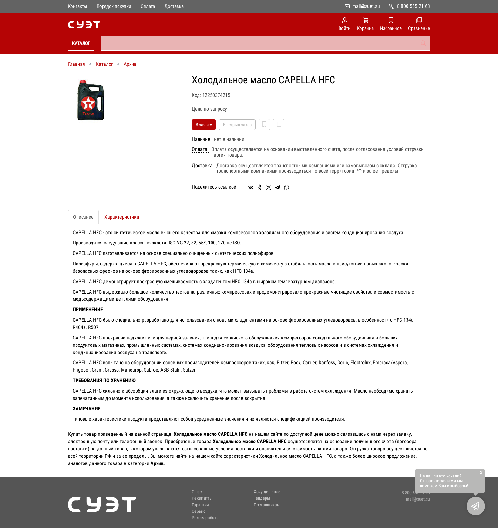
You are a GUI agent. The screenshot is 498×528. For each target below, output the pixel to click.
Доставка (174, 6)
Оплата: (200, 149)
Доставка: (203, 165)
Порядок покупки (114, 6)
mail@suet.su (366, 6)
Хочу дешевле (267, 492)
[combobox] (265, 43)
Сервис (198, 511)
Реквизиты (202, 498)
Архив (130, 64)
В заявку (204, 124)
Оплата (148, 6)
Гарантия (200, 505)
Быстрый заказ (237, 124)
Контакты (77, 6)
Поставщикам (267, 505)
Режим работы (205, 517)
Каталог (81, 43)
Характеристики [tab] (121, 217)
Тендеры (262, 498)
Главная (76, 64)
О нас (197, 492)
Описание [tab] (83, 217)
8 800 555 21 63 (413, 6)
